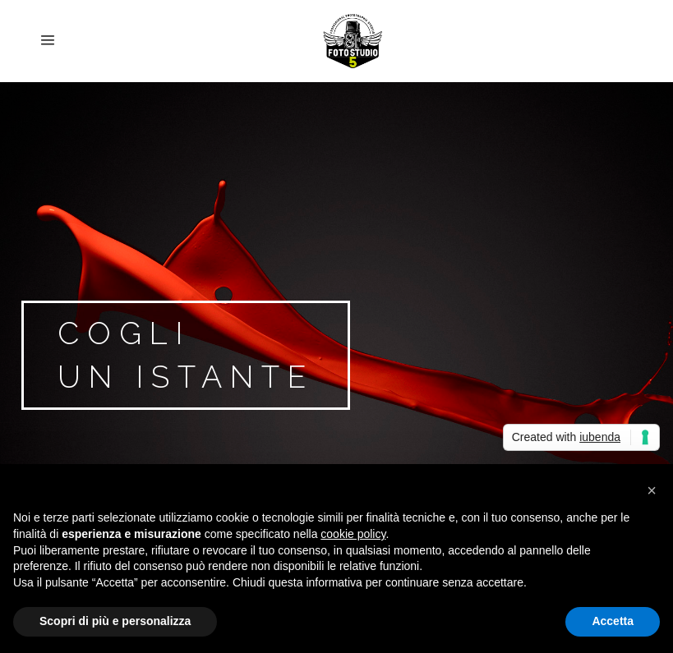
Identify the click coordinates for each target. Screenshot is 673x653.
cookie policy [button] (352, 533)
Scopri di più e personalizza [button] (115, 621)
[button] (651, 490)
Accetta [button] (613, 621)
